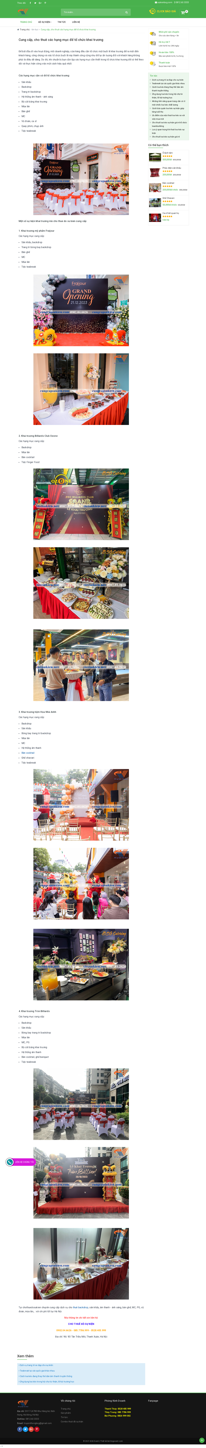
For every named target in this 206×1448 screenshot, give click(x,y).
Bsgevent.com (116, 1441)
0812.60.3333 (181, 2)
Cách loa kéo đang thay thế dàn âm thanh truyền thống (45, 1376)
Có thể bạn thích (158, 145)
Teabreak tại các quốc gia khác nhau (37, 1371)
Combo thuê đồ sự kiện (72, 1421)
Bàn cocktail (28, 752)
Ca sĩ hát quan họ (171, 213)
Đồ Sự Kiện (44, 22)
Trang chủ (26, 22)
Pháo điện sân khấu (172, 168)
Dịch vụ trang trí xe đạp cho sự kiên (36, 1365)
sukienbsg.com (163, 2)
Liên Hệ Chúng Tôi (24, 1162)
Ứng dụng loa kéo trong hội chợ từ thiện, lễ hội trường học (46, 1381)
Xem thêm (25, 1356)
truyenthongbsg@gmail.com (38, 1423)
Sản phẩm (66, 1413)
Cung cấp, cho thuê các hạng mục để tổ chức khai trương (61, 40)
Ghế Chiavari (168, 198)
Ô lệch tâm (168, 153)
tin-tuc (35, 29)
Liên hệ (76, 22)
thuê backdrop (80, 1307)
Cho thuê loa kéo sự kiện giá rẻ (166, 137)
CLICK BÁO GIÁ (166, 11)
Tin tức (62, 22)
